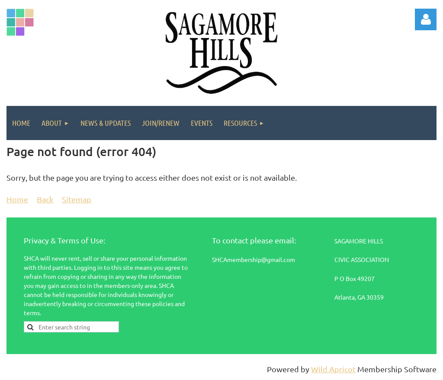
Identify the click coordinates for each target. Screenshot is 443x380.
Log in (426, 19)
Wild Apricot (333, 369)
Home (17, 199)
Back (45, 199)
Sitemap (76, 199)
